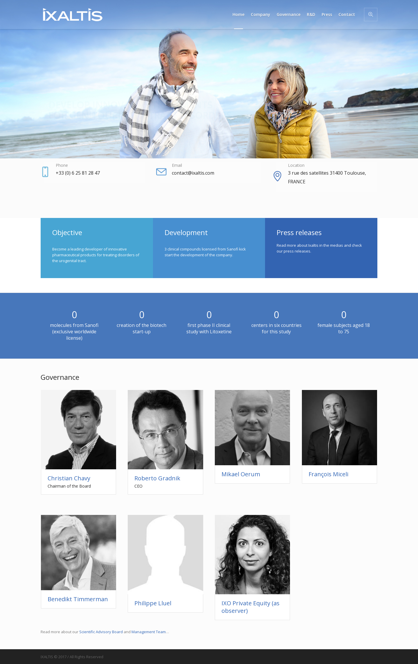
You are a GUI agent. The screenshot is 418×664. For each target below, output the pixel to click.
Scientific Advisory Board (101, 631)
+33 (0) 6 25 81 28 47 (78, 173)
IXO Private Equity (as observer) (250, 607)
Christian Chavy (69, 478)
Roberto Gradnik (157, 478)
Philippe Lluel (152, 603)
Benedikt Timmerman (78, 599)
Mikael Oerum (240, 474)
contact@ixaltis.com (193, 173)
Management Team (148, 631)
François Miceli (328, 474)
